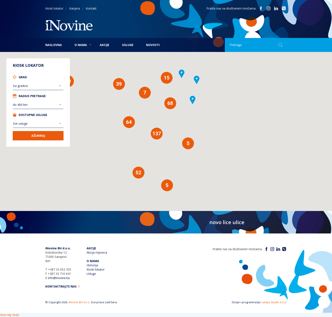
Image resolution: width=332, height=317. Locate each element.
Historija (92, 265)
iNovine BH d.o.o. (79, 302)
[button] (197, 80)
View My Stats (9, 315)
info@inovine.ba (59, 278)
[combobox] (38, 86)
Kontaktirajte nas (62, 286)
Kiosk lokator (54, 8)
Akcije (104, 45)
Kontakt (91, 8)
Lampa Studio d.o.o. (274, 302)
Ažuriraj (38, 136)
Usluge (127, 45)
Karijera (74, 8)
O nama (81, 45)
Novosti (153, 45)
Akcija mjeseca (97, 252)
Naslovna (53, 45)
